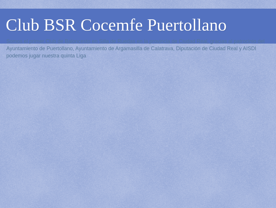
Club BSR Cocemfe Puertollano (116, 24)
